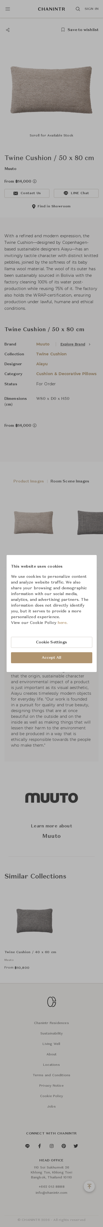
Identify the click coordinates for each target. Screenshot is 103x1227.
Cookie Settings (51, 642)
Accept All (52, 658)
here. (63, 623)
